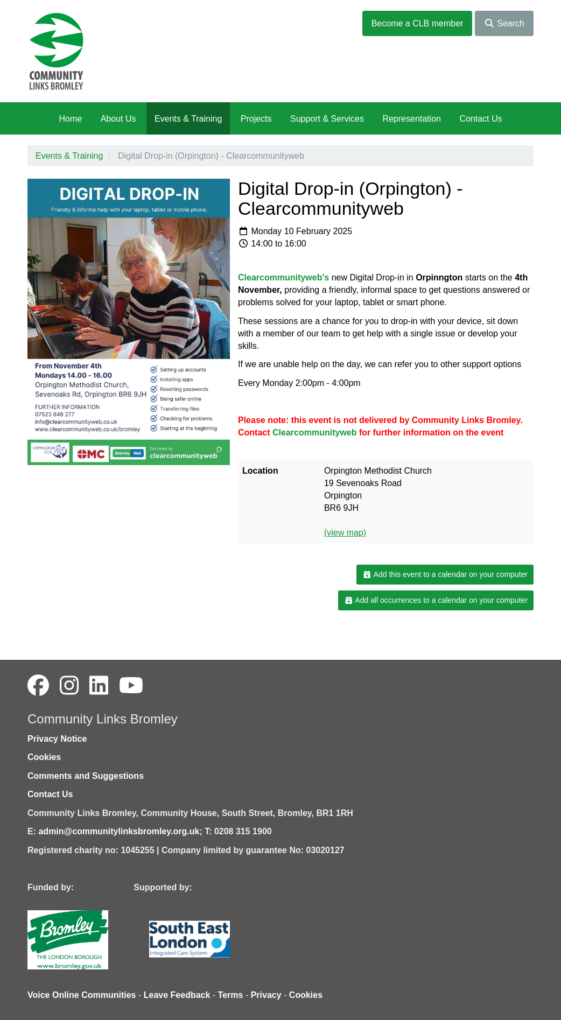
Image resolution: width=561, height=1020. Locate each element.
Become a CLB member (417, 23)
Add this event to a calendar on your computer (445, 574)
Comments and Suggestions (85, 775)
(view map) (345, 532)
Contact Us (480, 118)
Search (504, 23)
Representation (411, 118)
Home (70, 118)
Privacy (266, 995)
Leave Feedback (177, 995)
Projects (256, 118)
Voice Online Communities (81, 995)
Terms (230, 995)
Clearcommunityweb (314, 432)
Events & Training (188, 118)
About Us (118, 118)
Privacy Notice (57, 738)
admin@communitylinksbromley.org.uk (118, 831)
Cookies (44, 757)
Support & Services (327, 118)
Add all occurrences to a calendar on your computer (436, 600)
